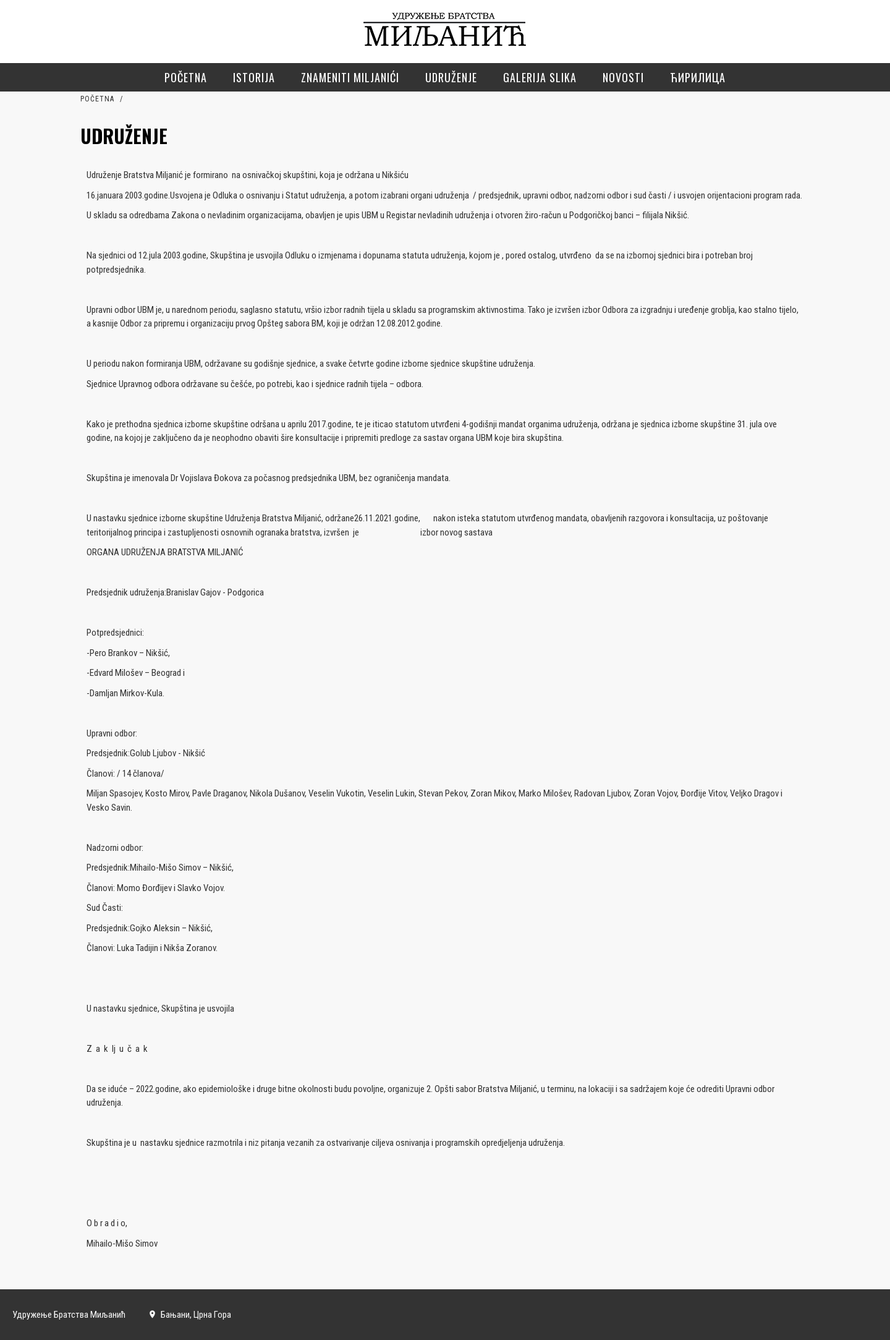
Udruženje (451, 77)
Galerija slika (540, 77)
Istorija (254, 77)
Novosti (623, 77)
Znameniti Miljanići (350, 77)
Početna (185, 77)
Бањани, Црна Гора (189, 1314)
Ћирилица (698, 77)
